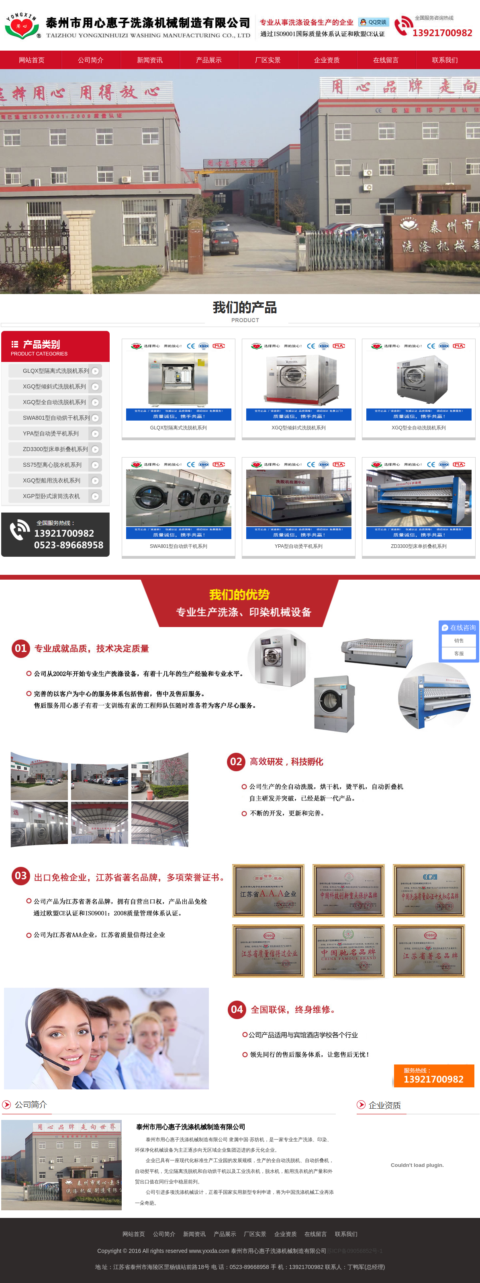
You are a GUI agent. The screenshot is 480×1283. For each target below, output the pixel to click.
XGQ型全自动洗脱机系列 (419, 428)
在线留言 (386, 60)
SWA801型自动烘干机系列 (178, 546)
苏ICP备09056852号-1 (355, 1251)
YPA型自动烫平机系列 (299, 546)
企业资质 (327, 60)
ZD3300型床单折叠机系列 (419, 546)
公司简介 (91, 60)
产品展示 (209, 60)
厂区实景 (268, 60)
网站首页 (32, 60)
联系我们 (445, 60)
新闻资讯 (150, 60)
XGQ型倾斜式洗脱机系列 (299, 428)
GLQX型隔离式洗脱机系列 (178, 428)
